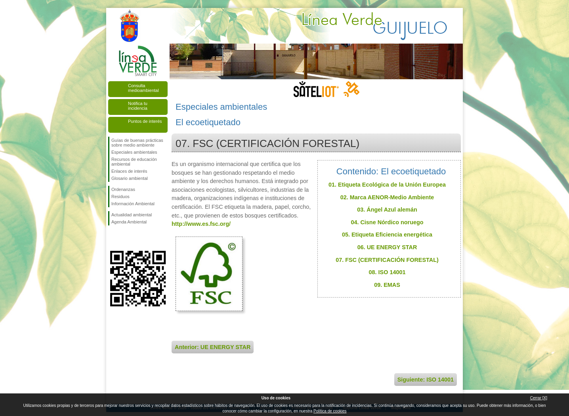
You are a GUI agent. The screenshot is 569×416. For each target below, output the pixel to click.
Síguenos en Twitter (126, 238)
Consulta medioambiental (143, 88)
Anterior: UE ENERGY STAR (212, 347)
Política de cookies (329, 411)
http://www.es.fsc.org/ (201, 224)
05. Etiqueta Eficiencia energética (387, 234)
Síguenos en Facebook (113, 238)
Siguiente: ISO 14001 (425, 379)
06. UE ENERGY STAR (387, 247)
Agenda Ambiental (129, 221)
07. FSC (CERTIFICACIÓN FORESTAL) (387, 260)
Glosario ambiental (129, 178)
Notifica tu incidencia (137, 106)
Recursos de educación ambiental (134, 161)
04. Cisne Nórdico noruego (387, 222)
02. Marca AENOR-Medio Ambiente (387, 197)
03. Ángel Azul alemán (387, 209)
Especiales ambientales (134, 152)
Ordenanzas (123, 189)
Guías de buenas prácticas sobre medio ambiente (137, 142)
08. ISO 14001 (387, 272)
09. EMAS (387, 285)
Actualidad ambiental (131, 214)
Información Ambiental (133, 203)
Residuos (120, 196)
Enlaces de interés (129, 171)
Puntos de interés (145, 121)
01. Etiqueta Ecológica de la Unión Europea (387, 184)
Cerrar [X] (538, 398)
